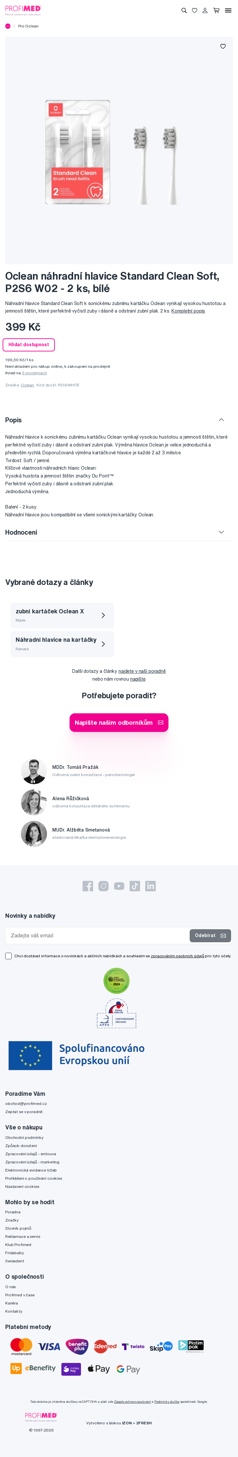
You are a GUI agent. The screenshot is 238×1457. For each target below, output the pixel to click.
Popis (13, 419)
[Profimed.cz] (23, 10)
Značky (12, 1220)
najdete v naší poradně (142, 671)
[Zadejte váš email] (99, 936)
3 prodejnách (34, 373)
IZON (127, 1423)
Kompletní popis (188, 311)
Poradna (13, 1212)
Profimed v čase (20, 1295)
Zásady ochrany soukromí (132, 1401)
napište (138, 679)
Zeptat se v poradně (23, 1111)
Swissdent (14, 1261)
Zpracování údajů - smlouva (30, 1154)
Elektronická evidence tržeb (31, 1170)
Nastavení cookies (22, 1186)
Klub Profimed (18, 1244)
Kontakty (13, 1311)
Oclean (27, 385)
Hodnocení (21, 532)
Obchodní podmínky (24, 1137)
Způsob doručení (21, 1145)
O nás (10, 1287)
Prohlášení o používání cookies (33, 1178)
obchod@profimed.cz (26, 1103)
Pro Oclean (28, 26)
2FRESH (144, 1423)
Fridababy (14, 1253)
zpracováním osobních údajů (177, 956)
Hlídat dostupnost (28, 344)
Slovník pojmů (18, 1228)
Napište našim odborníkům (119, 722)
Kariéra (11, 1303)
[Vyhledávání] (184, 10)
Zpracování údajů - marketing (32, 1162)
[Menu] (228, 10)
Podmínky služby (167, 1401)
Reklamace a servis (22, 1236)
